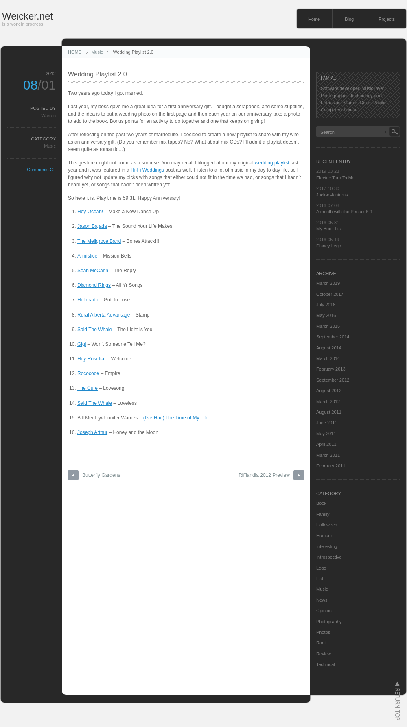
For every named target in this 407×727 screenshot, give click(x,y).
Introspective (328, 557)
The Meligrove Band (99, 241)
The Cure (87, 388)
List (319, 578)
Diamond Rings (94, 285)
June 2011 (326, 422)
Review (323, 653)
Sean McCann (92, 270)
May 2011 (326, 433)
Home (314, 19)
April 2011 (326, 444)
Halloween (326, 524)
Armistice (87, 256)
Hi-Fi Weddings (147, 170)
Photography (328, 621)
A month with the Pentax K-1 (344, 211)
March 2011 (328, 455)
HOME (74, 52)
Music (97, 52)
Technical (325, 664)
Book (321, 503)
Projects (387, 19)
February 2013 (331, 369)
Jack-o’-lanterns (332, 194)
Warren (48, 115)
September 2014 (332, 336)
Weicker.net (27, 16)
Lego (321, 567)
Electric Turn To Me (335, 177)
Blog (349, 19)
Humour (324, 535)
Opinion (324, 610)
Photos (323, 632)
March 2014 (328, 358)
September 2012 (332, 380)
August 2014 (328, 347)
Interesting (326, 546)
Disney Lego (328, 245)
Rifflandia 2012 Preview (264, 475)
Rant (321, 642)
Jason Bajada (92, 226)
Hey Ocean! (90, 211)
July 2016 (325, 304)
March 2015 (328, 326)
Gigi (81, 344)
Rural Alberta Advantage (103, 315)
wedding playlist (272, 163)
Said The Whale (94, 329)
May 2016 (326, 315)
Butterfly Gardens (101, 475)
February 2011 (331, 465)
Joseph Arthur (92, 432)
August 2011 (328, 412)
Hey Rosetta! (91, 359)
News (322, 600)
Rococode (88, 373)
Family (322, 514)
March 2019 (328, 283)
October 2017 (330, 294)
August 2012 (328, 390)
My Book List (329, 228)
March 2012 (328, 401)
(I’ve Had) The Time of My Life (176, 418)
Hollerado (87, 300)
